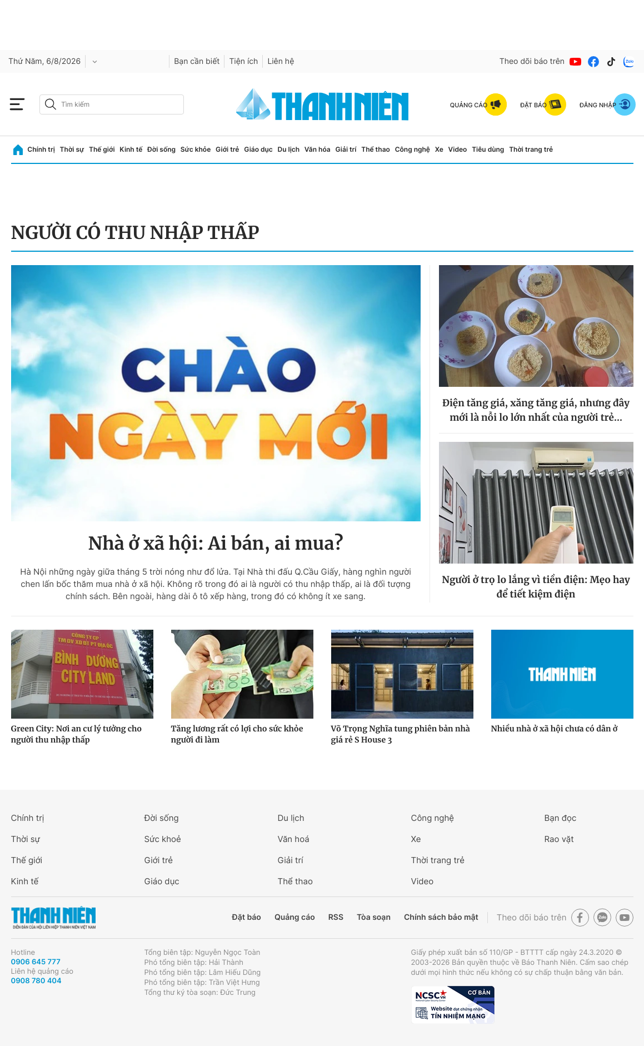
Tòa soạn (374, 917)
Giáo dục (258, 149)
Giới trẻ (227, 149)
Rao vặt (559, 839)
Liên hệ (280, 61)
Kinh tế (130, 149)
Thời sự (72, 149)
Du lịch (289, 149)
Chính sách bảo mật (441, 917)
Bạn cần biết (196, 61)
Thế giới (102, 149)
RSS (335, 917)
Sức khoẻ (162, 839)
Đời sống (161, 149)
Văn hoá (293, 839)
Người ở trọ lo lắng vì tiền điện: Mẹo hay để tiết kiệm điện (536, 587)
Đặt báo (246, 917)
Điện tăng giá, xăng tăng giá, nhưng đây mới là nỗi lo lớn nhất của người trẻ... (536, 410)
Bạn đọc (561, 818)
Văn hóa (317, 149)
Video (457, 149)
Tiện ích (243, 61)
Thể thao (375, 149)
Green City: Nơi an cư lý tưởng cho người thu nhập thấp (76, 734)
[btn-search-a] (50, 104)
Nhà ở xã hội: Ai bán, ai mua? (215, 543)
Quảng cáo (294, 917)
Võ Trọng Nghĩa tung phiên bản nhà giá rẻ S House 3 (400, 734)
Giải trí (345, 149)
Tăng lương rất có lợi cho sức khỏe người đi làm (237, 734)
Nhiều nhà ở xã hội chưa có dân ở (554, 729)
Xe (439, 149)
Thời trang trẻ (531, 149)
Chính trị (41, 149)
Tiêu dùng (488, 149)
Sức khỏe (196, 149)
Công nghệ (412, 149)
